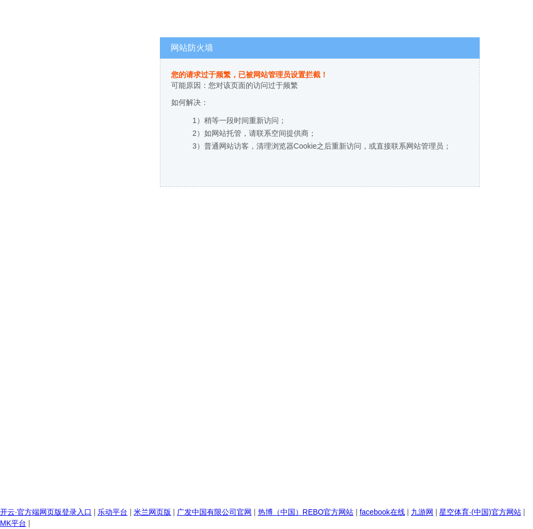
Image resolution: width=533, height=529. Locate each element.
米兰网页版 (152, 512)
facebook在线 (382, 512)
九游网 (422, 512)
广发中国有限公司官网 (214, 512)
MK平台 (13, 523)
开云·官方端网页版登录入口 (46, 512)
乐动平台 (112, 512)
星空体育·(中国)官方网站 (480, 512)
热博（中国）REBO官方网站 (306, 512)
